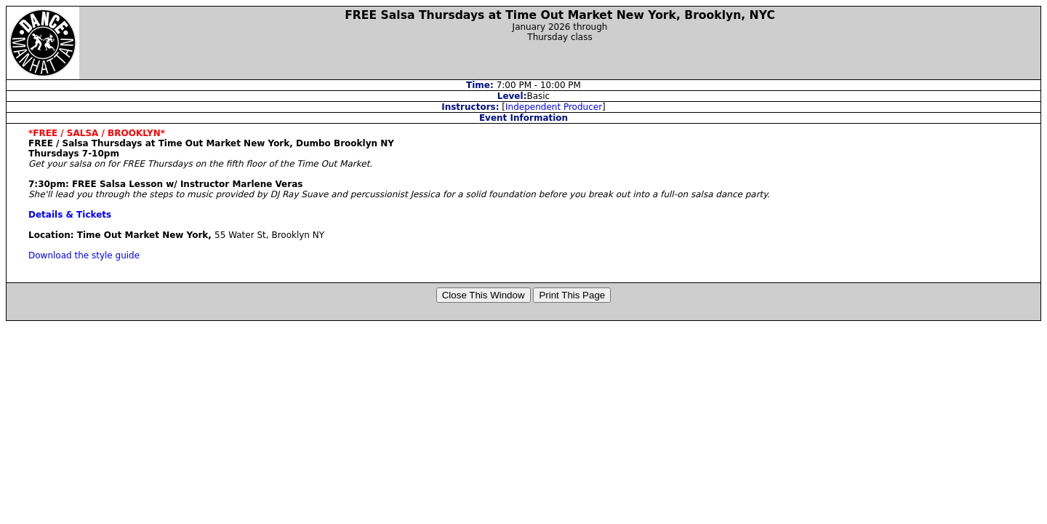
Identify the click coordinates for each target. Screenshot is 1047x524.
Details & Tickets (69, 215)
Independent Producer (553, 107)
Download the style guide (84, 255)
